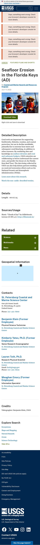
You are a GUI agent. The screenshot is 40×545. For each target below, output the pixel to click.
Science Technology (9, 440)
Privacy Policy (7, 465)
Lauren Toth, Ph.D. (12, 356)
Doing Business (7, 495)
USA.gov (5, 482)
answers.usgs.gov (8, 538)
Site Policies (6, 461)
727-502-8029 (13, 370)
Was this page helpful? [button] (22, 543)
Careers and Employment (11, 491)
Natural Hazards (8, 434)
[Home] (8, 10)
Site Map (5, 469)
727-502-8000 (13, 312)
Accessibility (6, 453)
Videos (5, 63)
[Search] (30, 8)
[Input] (24, 8)
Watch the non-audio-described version (18, 181)
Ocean (4, 437)
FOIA (3, 457)
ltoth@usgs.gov (13, 367)
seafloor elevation (20, 154)
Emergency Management (11, 499)
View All (5, 444)
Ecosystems (6, 427)
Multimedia (8, 242)
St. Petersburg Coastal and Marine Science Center (17, 299)
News (6, 248)
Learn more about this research (14, 177)
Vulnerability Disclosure (10, 486)
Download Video (10, 117)
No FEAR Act (6, 478)
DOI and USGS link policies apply (14, 474)
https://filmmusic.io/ (25, 217)
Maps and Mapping (9, 430)
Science (7, 237)
